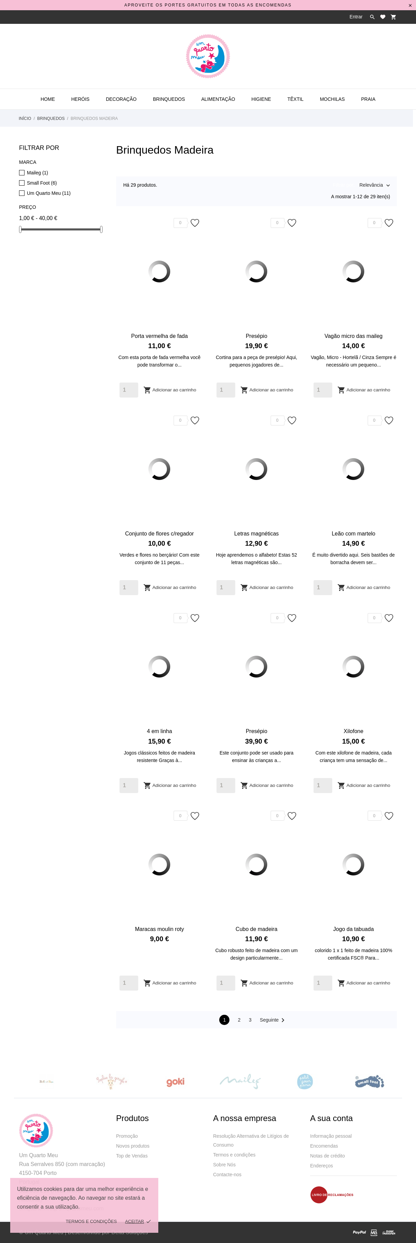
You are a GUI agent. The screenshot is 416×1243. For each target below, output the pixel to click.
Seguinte (273, 1020)
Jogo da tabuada (353, 929)
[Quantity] (128, 390)
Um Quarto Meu (48, 193)
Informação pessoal (331, 1136)
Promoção (127, 1136)
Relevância (371, 185)
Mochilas (332, 99)
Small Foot (42, 183)
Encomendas (324, 1146)
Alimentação (218, 99)
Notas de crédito (327, 1156)
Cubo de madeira (256, 929)
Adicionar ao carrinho (169, 390)
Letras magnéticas (256, 534)
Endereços (321, 1165)
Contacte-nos (227, 1174)
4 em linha (159, 731)
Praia (368, 99)
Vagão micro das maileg (353, 336)
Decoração (121, 99)
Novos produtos (132, 1146)
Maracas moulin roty (159, 929)
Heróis (80, 99)
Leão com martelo (353, 534)
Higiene (261, 99)
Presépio (256, 336)
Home (48, 99)
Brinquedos (169, 99)
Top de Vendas (132, 1156)
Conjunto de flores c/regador (159, 534)
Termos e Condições (91, 1221)
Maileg (37, 172)
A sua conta (331, 1118)
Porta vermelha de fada (159, 336)
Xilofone (354, 731)
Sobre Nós (224, 1164)
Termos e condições (234, 1154)
